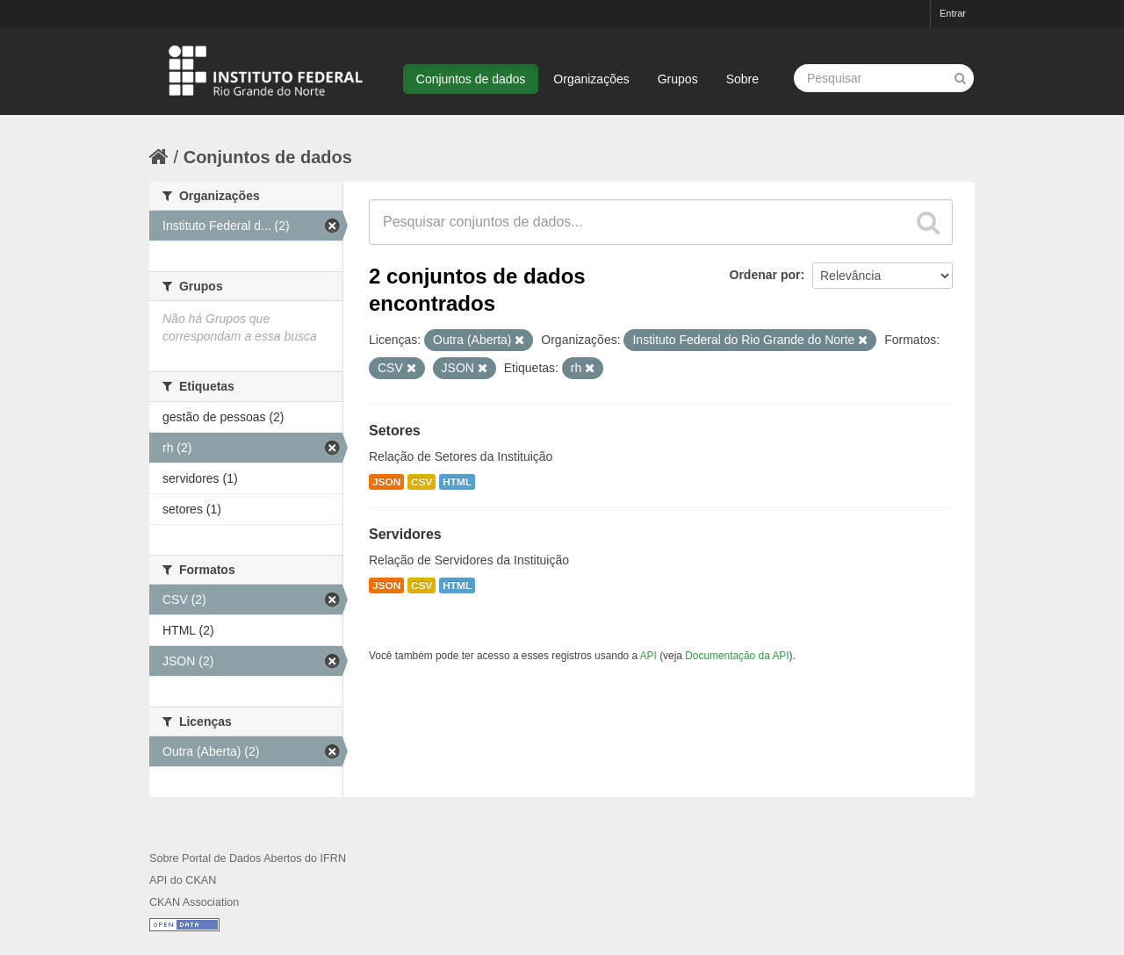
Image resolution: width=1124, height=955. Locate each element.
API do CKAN (182, 880)
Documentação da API (737, 656)
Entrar (953, 13)
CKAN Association (194, 902)
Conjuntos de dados (471, 79)
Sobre (742, 79)
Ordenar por (765, 275)
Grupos (678, 79)
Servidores (405, 534)
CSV (421, 482)
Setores (395, 430)
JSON (386, 482)
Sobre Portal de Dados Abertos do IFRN (247, 858)
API (648, 656)
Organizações (591, 79)
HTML (457, 482)
